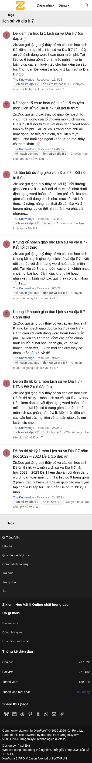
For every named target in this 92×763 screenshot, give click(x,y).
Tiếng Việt (11, 537)
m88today (83, 692)
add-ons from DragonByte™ (60, 735)
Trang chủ (9, 582)
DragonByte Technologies (37, 739)
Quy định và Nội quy (16, 555)
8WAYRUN (59, 758)
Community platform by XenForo (43, 730)
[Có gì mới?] (77, 5)
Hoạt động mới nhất (15, 641)
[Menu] (6, 5)
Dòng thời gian (12, 632)
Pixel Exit (23, 745)
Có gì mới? (11, 613)
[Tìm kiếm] (86, 5)
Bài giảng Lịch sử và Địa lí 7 (39, 298)
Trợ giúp (7, 573)
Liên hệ (7, 546)
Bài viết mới (10, 623)
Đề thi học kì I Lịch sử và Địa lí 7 (42, 89)
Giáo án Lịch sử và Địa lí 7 (31, 159)
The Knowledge (23, 79)
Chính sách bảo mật (15, 564)
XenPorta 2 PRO (13, 758)
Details (60, 739)
